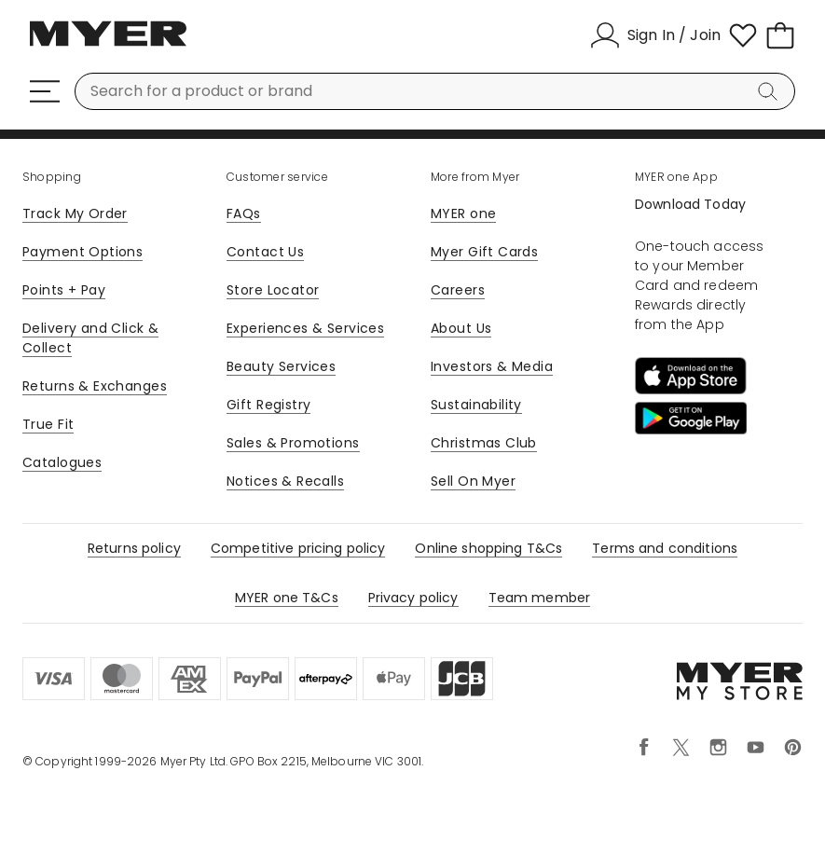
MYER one (463, 213)
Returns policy (134, 548)
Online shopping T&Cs (488, 548)
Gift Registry (268, 404)
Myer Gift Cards (484, 251)
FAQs (244, 213)
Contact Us (265, 251)
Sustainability (476, 404)
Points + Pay (63, 290)
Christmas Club (484, 443)
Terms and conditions (664, 548)
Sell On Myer (473, 481)
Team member (539, 597)
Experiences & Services (305, 328)
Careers (458, 290)
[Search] (771, 91)
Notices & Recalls (285, 481)
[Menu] (45, 91)
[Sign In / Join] (655, 35)
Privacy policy (413, 597)
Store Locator (273, 290)
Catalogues (62, 462)
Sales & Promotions (293, 443)
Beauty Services (281, 366)
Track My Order (75, 213)
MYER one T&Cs (286, 597)
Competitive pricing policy (298, 548)
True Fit (48, 424)
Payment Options (82, 251)
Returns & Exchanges (94, 386)
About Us (461, 328)
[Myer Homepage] (108, 43)
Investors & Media (492, 366)
